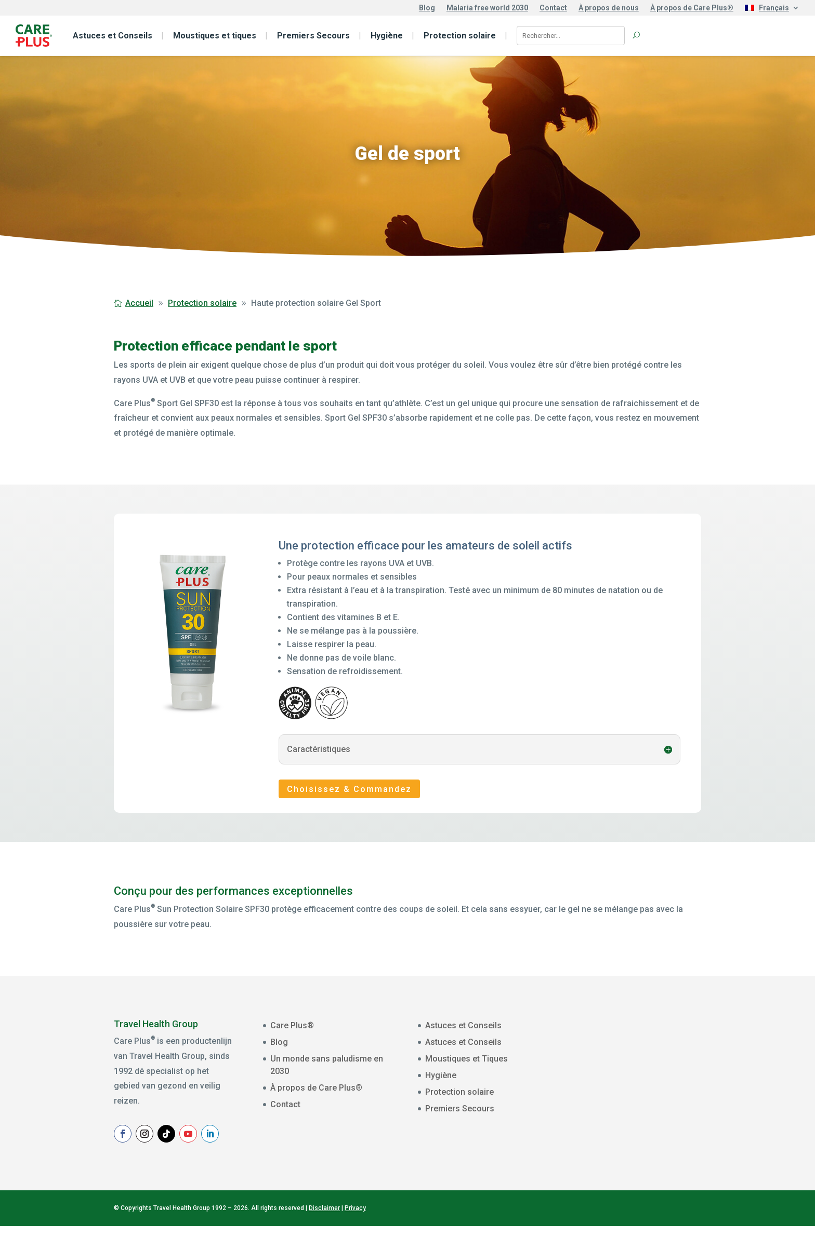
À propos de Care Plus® (691, 8)
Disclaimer (324, 1230)
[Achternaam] (656, 1116)
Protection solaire (460, 36)
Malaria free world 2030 (487, 8)
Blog (427, 8)
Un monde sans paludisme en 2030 (326, 1065)
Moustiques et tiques (214, 36)
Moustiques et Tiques (466, 1059)
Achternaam (611, 1102)
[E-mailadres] (656, 1052)
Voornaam (608, 1070)
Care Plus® (292, 1025)
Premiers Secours (313, 36)
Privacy (355, 1230)
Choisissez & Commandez (349, 789)
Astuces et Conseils (112, 36)
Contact (553, 8)
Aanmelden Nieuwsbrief (656, 1142)
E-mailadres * (614, 1037)
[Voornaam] (656, 1084)
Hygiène (387, 36)
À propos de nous (609, 8)
